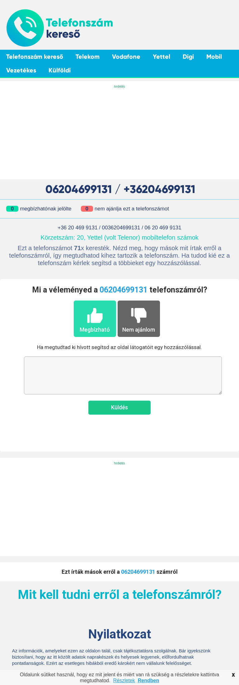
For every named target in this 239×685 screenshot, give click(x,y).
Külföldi (60, 70)
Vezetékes (21, 70)
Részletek (124, 680)
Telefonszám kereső (34, 56)
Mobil (214, 56)
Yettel (161, 56)
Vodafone (126, 56)
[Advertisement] (119, 132)
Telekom (88, 56)
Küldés (119, 407)
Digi (188, 56)
